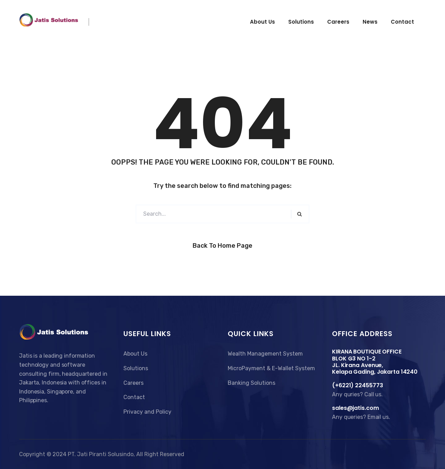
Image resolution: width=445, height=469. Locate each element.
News (370, 21)
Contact (402, 21)
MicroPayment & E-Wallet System (271, 368)
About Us (135, 353)
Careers (338, 21)
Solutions (301, 21)
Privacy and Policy (147, 411)
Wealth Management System (265, 353)
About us (262, 21)
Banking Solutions (251, 383)
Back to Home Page (222, 245)
